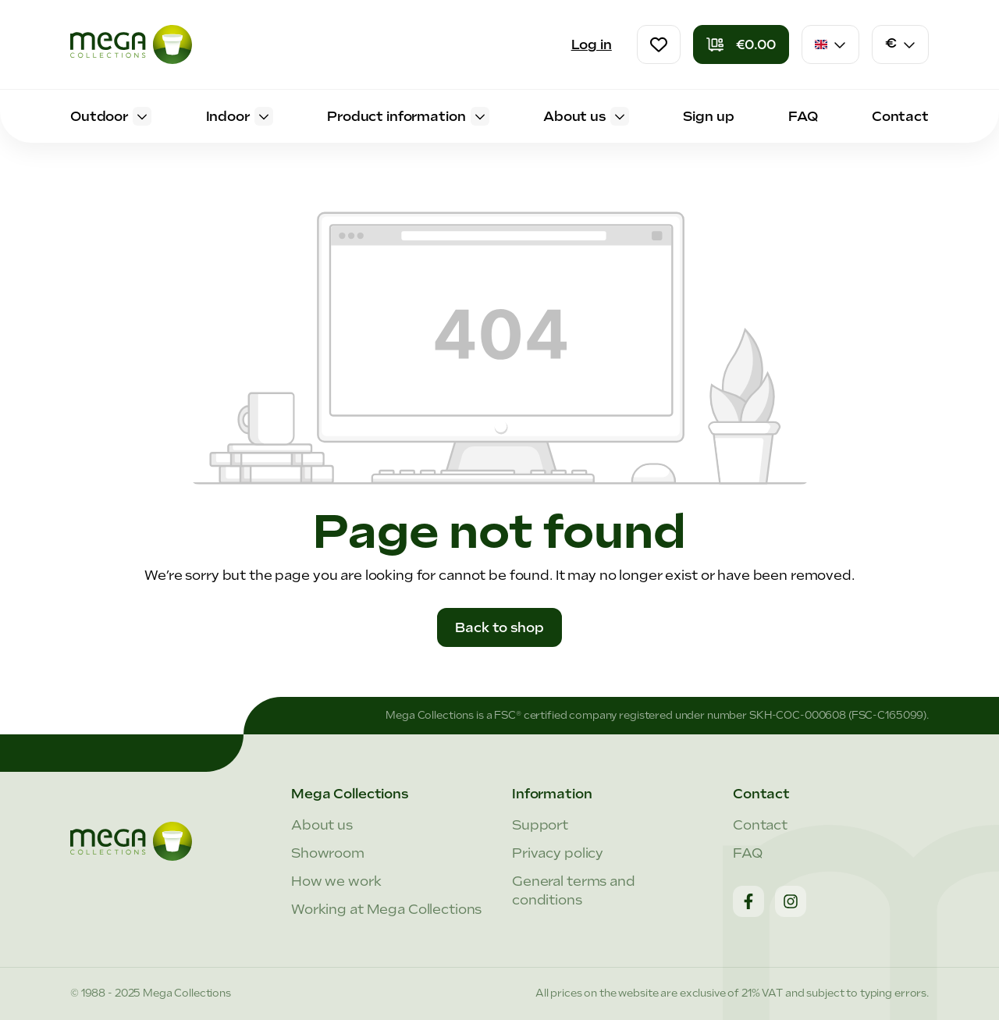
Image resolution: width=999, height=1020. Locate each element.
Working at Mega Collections (386, 909)
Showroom (327, 853)
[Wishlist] (659, 44)
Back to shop (499, 627)
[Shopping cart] (741, 44)
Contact (760, 825)
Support (540, 825)
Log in (591, 44)
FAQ (748, 853)
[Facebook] (748, 901)
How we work (336, 881)
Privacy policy (557, 853)
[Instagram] (790, 901)
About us (322, 825)
